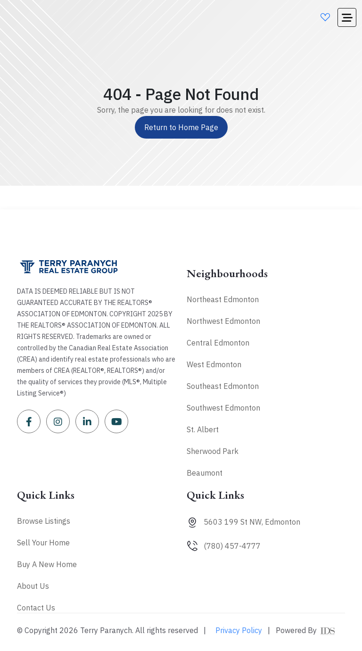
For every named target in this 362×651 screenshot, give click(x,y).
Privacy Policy (238, 630)
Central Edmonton (218, 342)
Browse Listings (43, 521)
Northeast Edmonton (223, 299)
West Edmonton (214, 364)
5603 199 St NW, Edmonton (252, 522)
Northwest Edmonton (223, 321)
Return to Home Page (181, 127)
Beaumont (204, 473)
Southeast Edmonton (223, 386)
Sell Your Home (43, 542)
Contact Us (36, 607)
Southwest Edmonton (223, 407)
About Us (33, 586)
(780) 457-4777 (232, 546)
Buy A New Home (47, 564)
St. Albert (203, 429)
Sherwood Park (213, 451)
